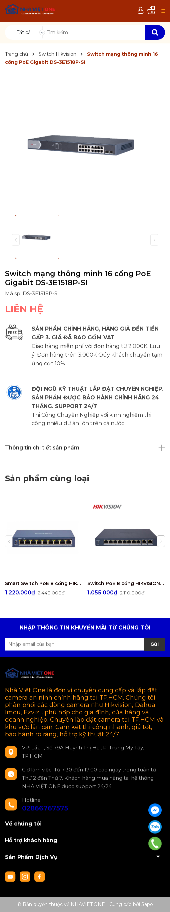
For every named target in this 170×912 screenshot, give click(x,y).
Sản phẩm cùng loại (47, 478)
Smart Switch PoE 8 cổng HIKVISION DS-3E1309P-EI (43, 583)
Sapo (147, 904)
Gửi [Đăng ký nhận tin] (154, 644)
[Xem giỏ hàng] (151, 10)
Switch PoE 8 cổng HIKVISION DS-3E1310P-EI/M (126, 583)
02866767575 (45, 808)
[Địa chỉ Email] (85, 644)
